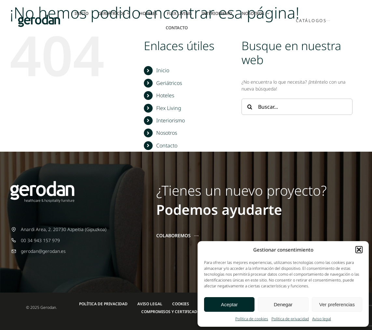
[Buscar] (249, 107)
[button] (359, 249)
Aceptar (229, 304)
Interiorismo (170, 120)
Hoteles (165, 95)
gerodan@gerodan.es (43, 251)
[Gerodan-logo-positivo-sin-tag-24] (39, 17)
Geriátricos (169, 83)
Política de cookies (251, 319)
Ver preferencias (337, 304)
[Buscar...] (296, 107)
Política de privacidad (290, 319)
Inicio (162, 70)
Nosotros (166, 132)
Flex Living (168, 108)
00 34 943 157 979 (40, 240)
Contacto (166, 145)
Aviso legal (321, 319)
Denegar (283, 304)
